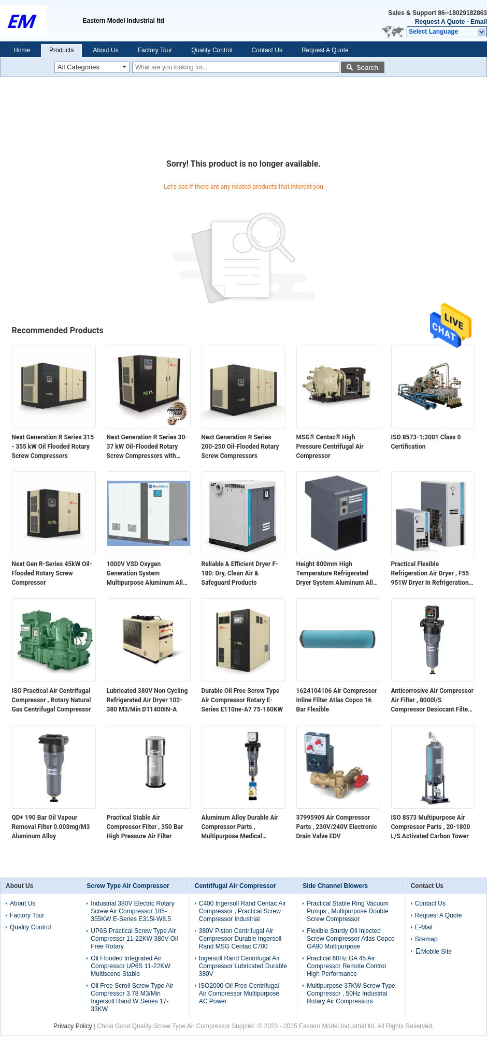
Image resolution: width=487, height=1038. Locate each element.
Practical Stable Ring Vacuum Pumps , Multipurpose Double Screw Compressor (348, 911)
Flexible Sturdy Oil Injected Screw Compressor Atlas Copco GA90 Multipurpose (350, 938)
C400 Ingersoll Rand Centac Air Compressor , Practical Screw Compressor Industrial (242, 911)
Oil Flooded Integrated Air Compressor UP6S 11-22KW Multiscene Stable (130, 966)
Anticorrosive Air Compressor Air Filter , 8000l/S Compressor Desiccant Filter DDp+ (432, 700)
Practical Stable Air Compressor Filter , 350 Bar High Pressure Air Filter (145, 827)
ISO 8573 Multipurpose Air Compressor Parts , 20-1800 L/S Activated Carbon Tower (430, 827)
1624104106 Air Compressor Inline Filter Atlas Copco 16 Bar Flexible (336, 700)
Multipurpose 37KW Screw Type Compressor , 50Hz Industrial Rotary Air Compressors (351, 993)
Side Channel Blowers (335, 885)
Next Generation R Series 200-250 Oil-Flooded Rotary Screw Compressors (240, 446)
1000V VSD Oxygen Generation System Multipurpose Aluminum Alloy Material (148, 573)
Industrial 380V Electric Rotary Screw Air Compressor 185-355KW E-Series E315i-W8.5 (132, 911)
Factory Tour (155, 50)
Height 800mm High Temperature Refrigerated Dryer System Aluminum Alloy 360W (338, 573)
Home (21, 50)
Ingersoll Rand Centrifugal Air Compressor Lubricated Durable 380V (243, 966)
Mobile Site (433, 951)
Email (478, 21)
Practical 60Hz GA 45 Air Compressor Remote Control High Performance (346, 966)
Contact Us (267, 50)
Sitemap (426, 939)
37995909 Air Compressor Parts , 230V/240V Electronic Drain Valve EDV (336, 827)
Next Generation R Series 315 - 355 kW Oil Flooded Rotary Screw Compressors (53, 446)
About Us (105, 50)
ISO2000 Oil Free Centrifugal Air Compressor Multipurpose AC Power (239, 993)
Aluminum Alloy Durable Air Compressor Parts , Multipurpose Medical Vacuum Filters (240, 827)
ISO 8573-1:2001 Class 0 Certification (426, 442)
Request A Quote (440, 21)
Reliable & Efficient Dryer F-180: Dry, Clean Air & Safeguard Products (240, 573)
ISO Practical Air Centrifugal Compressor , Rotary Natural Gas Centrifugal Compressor (51, 700)
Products (61, 50)
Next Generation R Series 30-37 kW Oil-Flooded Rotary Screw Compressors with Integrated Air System (147, 447)
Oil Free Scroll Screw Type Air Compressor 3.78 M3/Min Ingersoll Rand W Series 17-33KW (132, 997)
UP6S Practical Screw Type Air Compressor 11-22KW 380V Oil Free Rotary (134, 938)
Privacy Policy (72, 1026)
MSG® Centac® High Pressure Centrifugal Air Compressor (330, 446)
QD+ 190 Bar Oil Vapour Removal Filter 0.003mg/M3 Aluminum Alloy (51, 827)
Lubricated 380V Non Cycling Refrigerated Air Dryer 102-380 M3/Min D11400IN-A (147, 700)
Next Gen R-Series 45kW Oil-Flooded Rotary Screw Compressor (52, 573)
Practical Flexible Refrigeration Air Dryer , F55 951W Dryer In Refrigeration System (430, 573)
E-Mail (424, 927)
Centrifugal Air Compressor (235, 885)
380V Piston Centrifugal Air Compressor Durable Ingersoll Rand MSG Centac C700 (240, 938)
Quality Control (211, 50)
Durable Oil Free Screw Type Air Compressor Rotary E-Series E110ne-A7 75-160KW (242, 700)
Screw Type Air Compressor (128, 885)
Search (367, 67)
